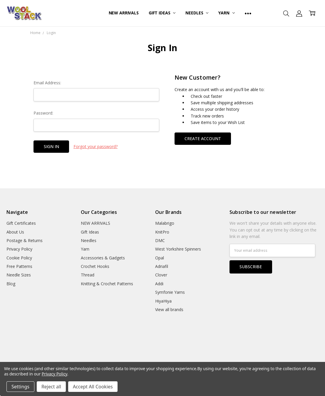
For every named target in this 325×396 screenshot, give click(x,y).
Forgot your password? (95, 146)
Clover (161, 275)
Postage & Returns (24, 240)
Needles (196, 13)
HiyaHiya (163, 301)
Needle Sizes (18, 275)
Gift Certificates (21, 223)
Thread (87, 275)
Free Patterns (19, 266)
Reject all (51, 386)
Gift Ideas (162, 13)
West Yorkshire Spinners (178, 249)
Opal (159, 258)
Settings (20, 386)
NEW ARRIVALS (124, 13)
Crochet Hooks (95, 266)
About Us (15, 232)
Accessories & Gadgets (103, 258)
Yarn (226, 13)
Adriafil (161, 266)
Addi (159, 283)
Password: (43, 113)
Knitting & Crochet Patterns (107, 283)
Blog (10, 283)
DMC (160, 240)
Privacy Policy (19, 249)
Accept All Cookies (93, 386)
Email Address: (47, 82)
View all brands (169, 309)
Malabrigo (164, 223)
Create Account (203, 138)
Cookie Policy (19, 258)
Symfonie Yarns (170, 292)
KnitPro (162, 232)
